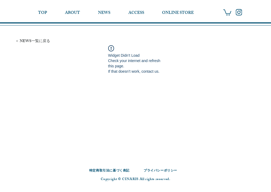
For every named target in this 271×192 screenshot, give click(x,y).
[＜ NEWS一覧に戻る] (37, 41)
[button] (227, 12)
